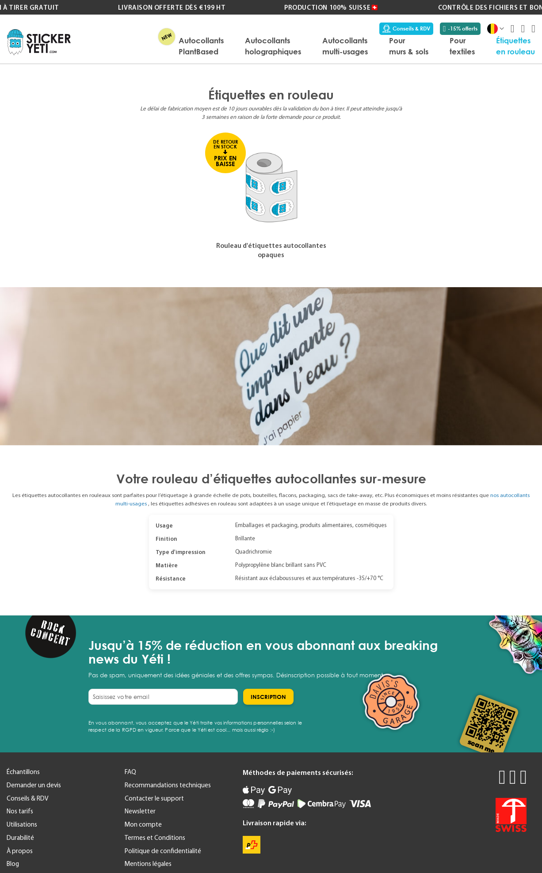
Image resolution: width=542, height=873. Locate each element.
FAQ (130, 772)
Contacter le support (154, 798)
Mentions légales (148, 864)
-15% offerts (460, 29)
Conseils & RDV (406, 29)
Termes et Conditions (155, 838)
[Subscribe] (268, 697)
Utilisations (22, 824)
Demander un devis (34, 785)
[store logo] (39, 42)
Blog (13, 864)
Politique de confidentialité (163, 851)
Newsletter (140, 811)
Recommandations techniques (168, 785)
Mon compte (143, 824)
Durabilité (20, 838)
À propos (20, 851)
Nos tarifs (20, 811)
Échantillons (23, 772)
